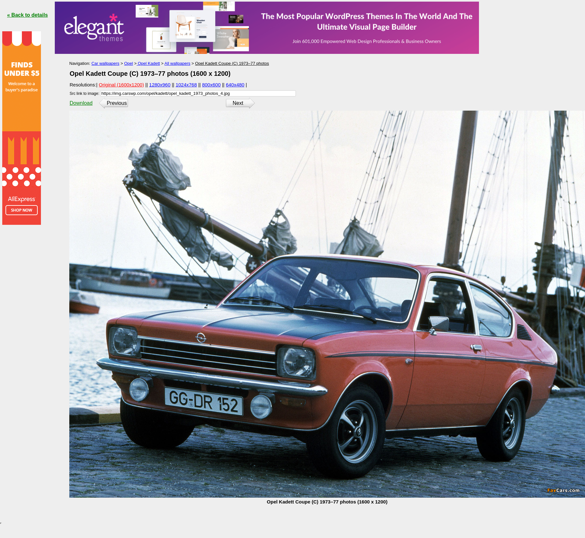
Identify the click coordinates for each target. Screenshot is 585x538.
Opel (128, 63)
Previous (117, 103)
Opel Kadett (148, 63)
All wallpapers (177, 63)
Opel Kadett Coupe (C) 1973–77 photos (232, 63)
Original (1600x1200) (121, 84)
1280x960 (160, 84)
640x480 (235, 84)
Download (81, 103)
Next (238, 103)
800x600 (211, 84)
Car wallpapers (106, 63)
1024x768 (186, 84)
